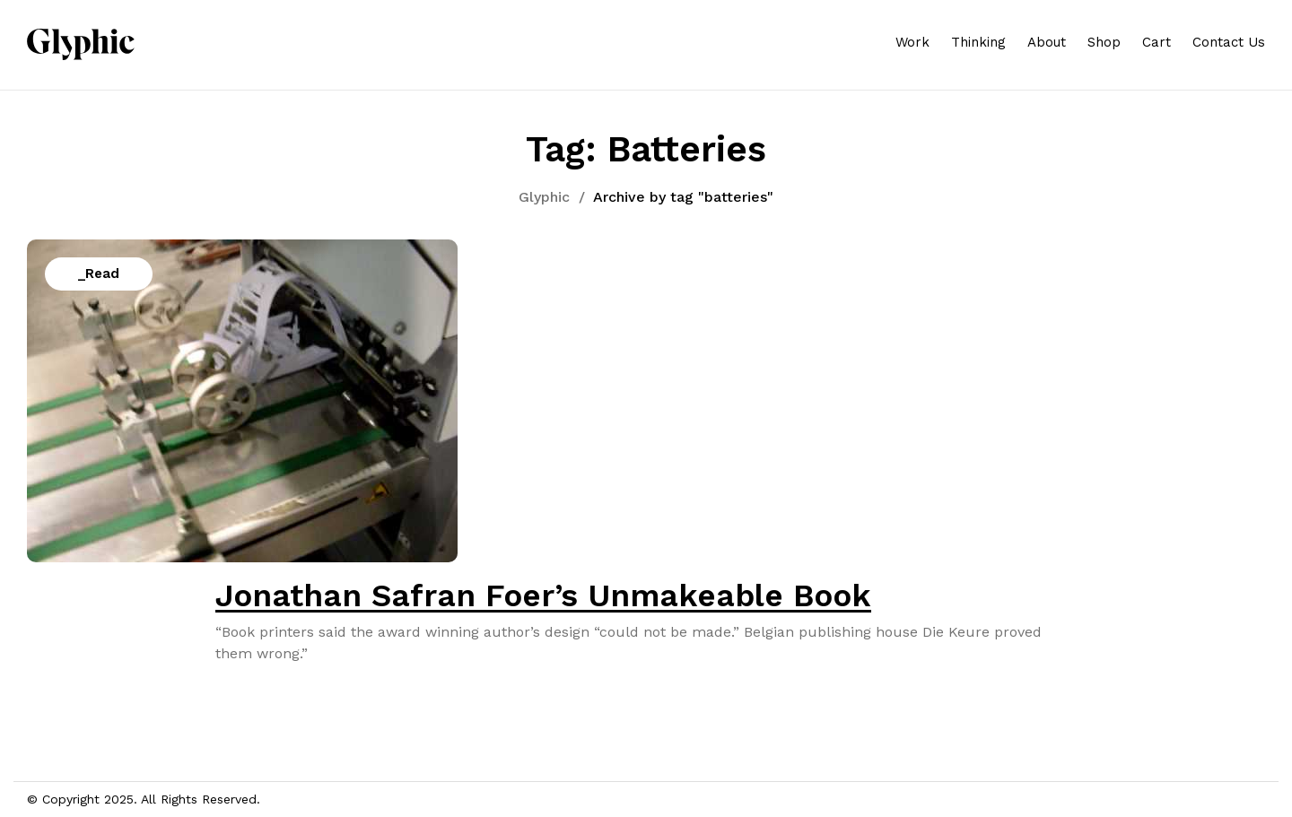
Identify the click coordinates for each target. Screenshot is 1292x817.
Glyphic (544, 196)
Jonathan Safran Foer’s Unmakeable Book (543, 595)
